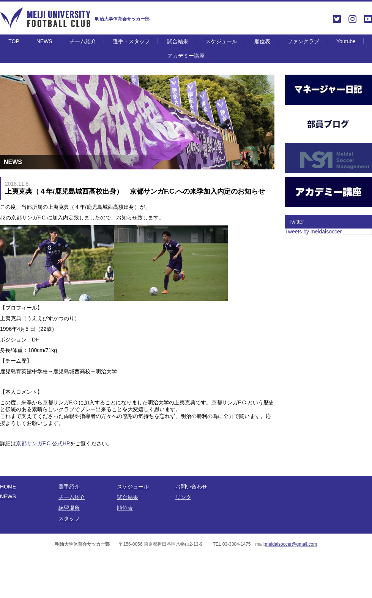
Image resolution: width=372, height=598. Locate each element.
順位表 (262, 41)
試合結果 (177, 41)
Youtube (346, 41)
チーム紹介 (82, 41)
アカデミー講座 (186, 56)
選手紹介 (69, 487)
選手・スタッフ (131, 41)
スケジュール (221, 41)
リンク (183, 497)
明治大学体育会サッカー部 (122, 19)
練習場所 (69, 508)
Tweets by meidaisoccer (313, 232)
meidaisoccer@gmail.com (291, 544)
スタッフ (69, 518)
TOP (13, 41)
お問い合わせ (191, 487)
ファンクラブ (303, 41)
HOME (8, 487)
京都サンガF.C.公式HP (43, 443)
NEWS (44, 41)
